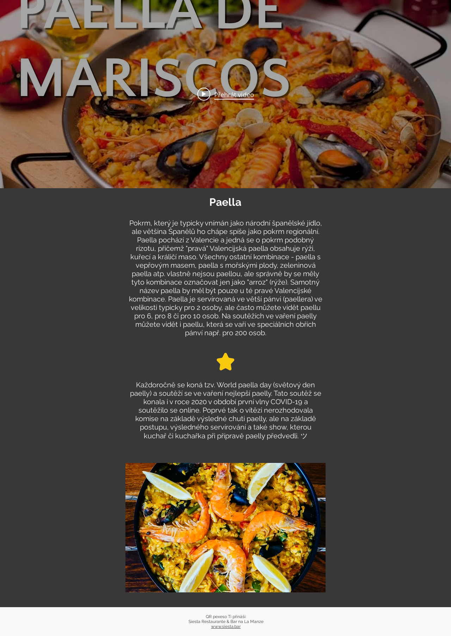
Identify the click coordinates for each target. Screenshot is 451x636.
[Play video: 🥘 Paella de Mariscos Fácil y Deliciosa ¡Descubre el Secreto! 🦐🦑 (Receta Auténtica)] (225, 94)
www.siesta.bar (226, 626)
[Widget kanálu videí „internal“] (225, 94)
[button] (225, 527)
